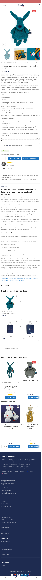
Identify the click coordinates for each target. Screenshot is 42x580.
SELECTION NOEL (24, 179)
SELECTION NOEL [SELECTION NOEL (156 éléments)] (14, 468)
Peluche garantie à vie (6, 549)
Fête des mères (16, 179)
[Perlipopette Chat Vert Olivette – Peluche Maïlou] (30, 414)
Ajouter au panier (15, 158)
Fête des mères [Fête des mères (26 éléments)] (18, 461)
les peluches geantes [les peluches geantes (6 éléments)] (7, 466)
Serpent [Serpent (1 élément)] (23, 468)
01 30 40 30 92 (4, 487)
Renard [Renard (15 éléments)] (4, 468)
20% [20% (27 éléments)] (4, 459)
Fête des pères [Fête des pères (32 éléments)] (29, 461)
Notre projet (4, 544)
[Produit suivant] (39, 63)
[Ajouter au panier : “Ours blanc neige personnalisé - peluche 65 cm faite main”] (14, 446)
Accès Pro (3, 501)
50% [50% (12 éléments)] (21, 459)
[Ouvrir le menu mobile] (3, 5)
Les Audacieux (25, 175)
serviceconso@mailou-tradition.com (9, 486)
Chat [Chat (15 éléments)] (4, 461)
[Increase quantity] (6, 158)
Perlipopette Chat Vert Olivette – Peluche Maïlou (30, 425)
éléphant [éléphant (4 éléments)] (22, 471)
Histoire (3, 546)
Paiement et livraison (6, 517)
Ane (11, 179)
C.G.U (2, 525)
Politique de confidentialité (7, 519)
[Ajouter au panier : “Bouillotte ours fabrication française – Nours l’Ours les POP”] (34, 397)
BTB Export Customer (6, 503)
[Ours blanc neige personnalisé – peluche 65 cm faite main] (10, 414)
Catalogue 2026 (5, 554)
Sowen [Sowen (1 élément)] (10, 471)
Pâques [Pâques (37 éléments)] (29, 466)
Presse (2, 552)
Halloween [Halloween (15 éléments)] (5, 464)
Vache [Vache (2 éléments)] (16, 471)
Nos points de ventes (6, 506)
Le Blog (3, 565)
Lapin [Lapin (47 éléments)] (28, 464)
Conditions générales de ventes (8, 522)
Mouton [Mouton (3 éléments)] (17, 466)
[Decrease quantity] (2, 158)
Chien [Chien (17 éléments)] (10, 461)
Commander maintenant (30, 158)
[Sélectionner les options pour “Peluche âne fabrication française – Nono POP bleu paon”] (10, 397)
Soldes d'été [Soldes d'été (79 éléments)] (31, 468)
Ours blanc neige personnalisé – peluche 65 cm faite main (11, 425)
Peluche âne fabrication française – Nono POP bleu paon (11, 387)
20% (8, 179)
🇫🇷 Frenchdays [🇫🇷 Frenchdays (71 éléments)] (31, 471)
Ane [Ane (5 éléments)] (26, 459)
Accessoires (20, 62)
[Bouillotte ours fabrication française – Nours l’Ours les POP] (30, 369)
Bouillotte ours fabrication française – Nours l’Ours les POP (30, 381)
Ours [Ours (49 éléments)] (23, 466)
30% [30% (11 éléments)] (10, 459)
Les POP (31, 175)
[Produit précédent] (35, 63)
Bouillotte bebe (28, 62)
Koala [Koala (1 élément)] (22, 464)
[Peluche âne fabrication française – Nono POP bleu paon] (10, 369)
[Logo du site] (20, 5)
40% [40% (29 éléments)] (15, 459)
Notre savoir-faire (5, 541)
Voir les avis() (10, 165)
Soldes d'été (33, 179)
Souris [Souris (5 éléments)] (4, 471)
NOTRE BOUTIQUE (11, 62)
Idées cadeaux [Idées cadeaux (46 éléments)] (14, 464)
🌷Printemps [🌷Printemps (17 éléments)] (5, 473)
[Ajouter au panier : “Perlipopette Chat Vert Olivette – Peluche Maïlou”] (34, 446)
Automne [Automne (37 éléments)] (33, 459)
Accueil (3, 62)
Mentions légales (5, 527)
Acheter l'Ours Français (6, 533)
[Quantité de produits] (4, 158)
